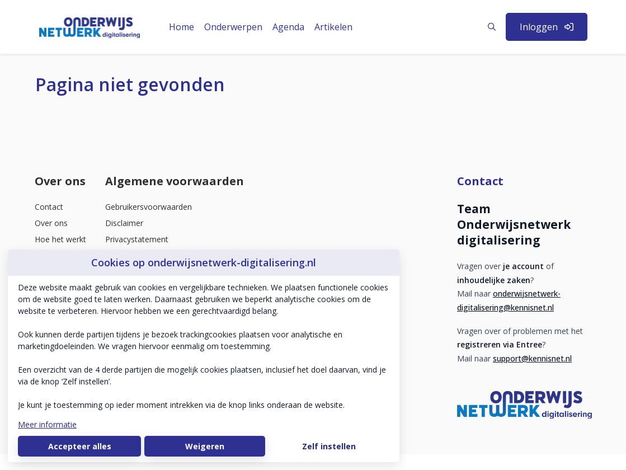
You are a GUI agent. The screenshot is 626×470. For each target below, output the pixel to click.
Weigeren (204, 446)
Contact (49, 206)
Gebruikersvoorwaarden (148, 206)
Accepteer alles (79, 446)
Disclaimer (124, 223)
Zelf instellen (329, 446)
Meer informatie (47, 424)
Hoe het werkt (60, 239)
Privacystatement (136, 239)
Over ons (51, 223)
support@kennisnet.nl (532, 358)
